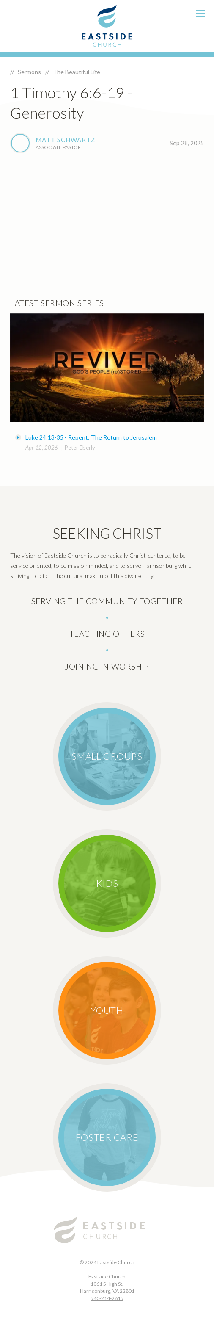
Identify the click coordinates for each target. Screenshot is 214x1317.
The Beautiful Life (76, 71)
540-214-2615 (107, 1298)
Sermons (29, 71)
